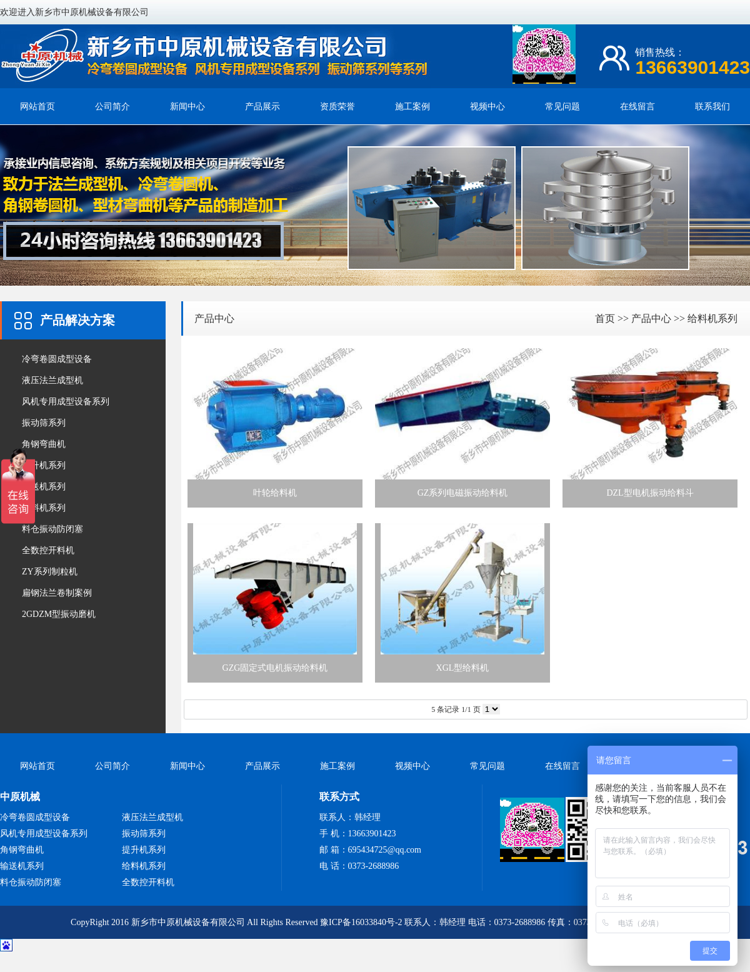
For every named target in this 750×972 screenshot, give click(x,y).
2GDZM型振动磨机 (59, 614)
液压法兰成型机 (52, 380)
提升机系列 (44, 465)
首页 (605, 318)
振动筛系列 (44, 423)
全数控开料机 (48, 550)
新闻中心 (187, 106)
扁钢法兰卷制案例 (57, 593)
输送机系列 (44, 486)
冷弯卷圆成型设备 (57, 359)
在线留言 (637, 106)
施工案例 (412, 106)
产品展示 (262, 106)
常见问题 (562, 106)
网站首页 (37, 106)
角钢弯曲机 (44, 444)
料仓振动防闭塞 (52, 529)
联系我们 (712, 106)
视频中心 (487, 106)
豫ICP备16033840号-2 (361, 922)
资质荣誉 (337, 106)
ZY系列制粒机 (50, 571)
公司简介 (112, 106)
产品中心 (214, 318)
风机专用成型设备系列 (65, 401)
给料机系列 (44, 508)
